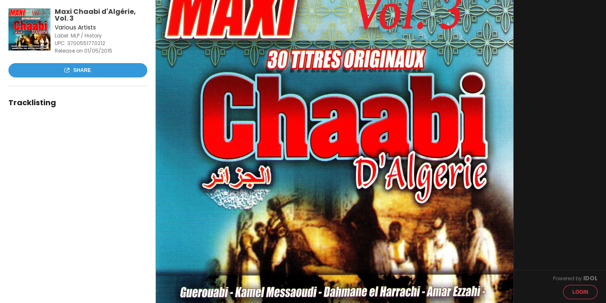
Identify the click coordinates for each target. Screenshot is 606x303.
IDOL (590, 278)
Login (580, 292)
